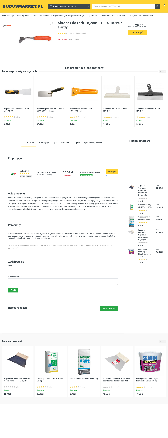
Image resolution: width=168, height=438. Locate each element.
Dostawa (29, 195)
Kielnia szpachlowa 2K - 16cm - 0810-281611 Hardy (50, 129)
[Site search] (123, 6)
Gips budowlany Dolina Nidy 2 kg (84, 398)
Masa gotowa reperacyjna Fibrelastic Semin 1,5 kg (147, 399)
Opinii (77, 162)
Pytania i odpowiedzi (93, 162)
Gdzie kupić (137, 32)
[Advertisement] (147, 47)
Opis (55, 162)
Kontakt (22, 195)
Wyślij (13, 309)
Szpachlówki (92, 16)
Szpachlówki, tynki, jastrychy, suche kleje (68, 16)
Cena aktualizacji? (86, 194)
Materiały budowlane (42, 16)
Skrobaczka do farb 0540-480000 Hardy (81, 129)
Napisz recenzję (109, 328)
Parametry (66, 162)
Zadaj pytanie (81, 33)
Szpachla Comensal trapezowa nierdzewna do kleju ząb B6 (144, 209)
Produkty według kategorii (69, 6)
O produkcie (29, 162)
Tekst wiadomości (15, 296)
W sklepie (112, 191)
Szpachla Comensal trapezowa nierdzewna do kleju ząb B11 (144, 254)
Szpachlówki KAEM (108, 16)
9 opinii (71, 33)
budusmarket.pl (8, 16)
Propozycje (44, 162)
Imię (10, 285)
